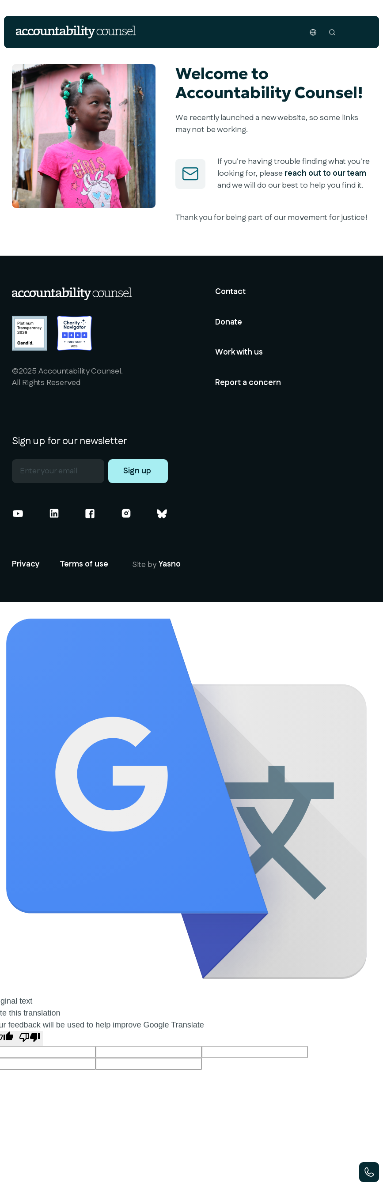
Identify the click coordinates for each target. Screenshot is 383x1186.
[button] (355, 32)
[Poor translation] (29, 1038)
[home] (76, 32)
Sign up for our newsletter (69, 441)
